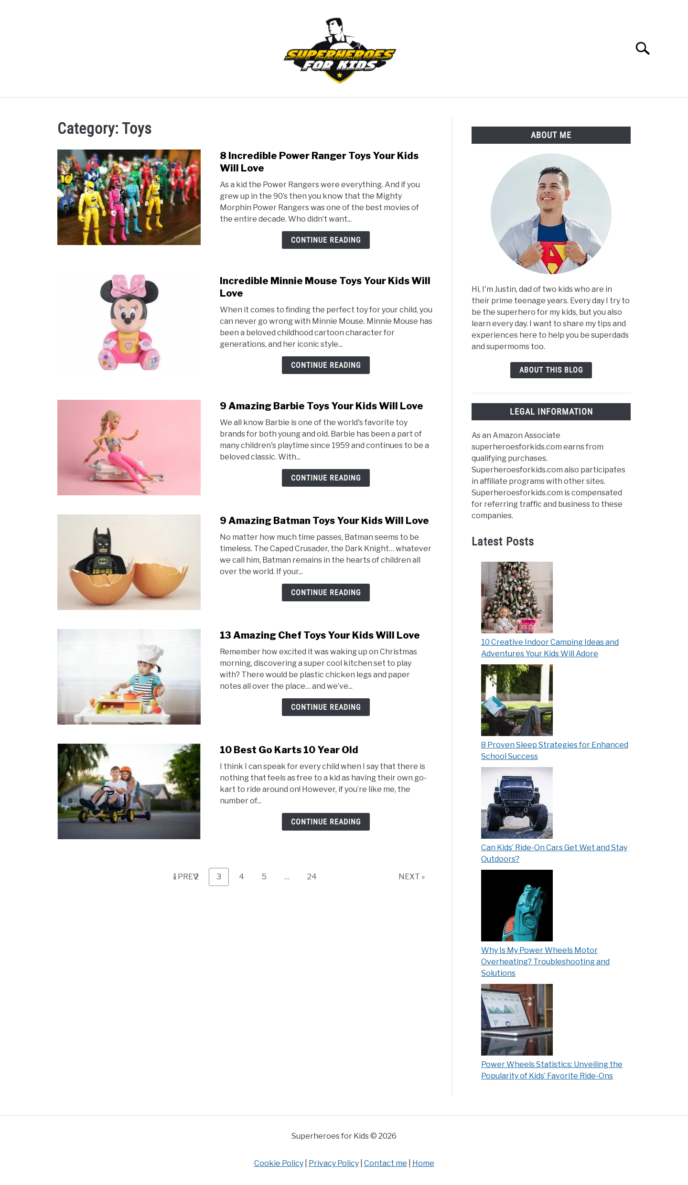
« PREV (185, 876)
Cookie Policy (278, 1163)
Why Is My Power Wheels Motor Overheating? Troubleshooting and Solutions (545, 962)
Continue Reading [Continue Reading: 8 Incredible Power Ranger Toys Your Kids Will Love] (326, 240)
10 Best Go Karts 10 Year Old (289, 750)
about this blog (551, 369)
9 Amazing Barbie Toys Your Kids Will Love (321, 406)
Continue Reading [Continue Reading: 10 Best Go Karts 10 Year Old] (326, 821)
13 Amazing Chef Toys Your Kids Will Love (320, 635)
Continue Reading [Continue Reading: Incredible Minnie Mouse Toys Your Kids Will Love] (326, 365)
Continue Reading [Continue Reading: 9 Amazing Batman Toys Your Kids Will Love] (326, 592)
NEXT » (411, 876)
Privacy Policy (334, 1163)
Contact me (385, 1163)
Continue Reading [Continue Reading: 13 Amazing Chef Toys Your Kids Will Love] (326, 707)
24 (315, 876)
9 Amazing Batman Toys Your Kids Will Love (324, 520)
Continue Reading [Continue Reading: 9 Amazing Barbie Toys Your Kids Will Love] (326, 477)
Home (423, 1163)
